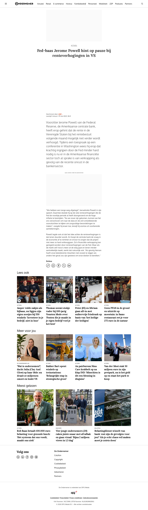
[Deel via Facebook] (59, 265)
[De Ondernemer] (24, 3)
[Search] (142, 3)
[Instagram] (31, 457)
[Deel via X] (64, 265)
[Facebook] (27, 457)
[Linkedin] (22, 457)
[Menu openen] (6, 3)
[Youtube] (36, 457)
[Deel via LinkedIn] (69, 265)
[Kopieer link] (48, 265)
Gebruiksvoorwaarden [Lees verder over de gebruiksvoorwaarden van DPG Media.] (90, 498)
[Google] (18, 457)
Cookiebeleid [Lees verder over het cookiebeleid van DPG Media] (54, 498)
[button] (75, 498)
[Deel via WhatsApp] (53, 265)
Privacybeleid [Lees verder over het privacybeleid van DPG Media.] (64, 498)
